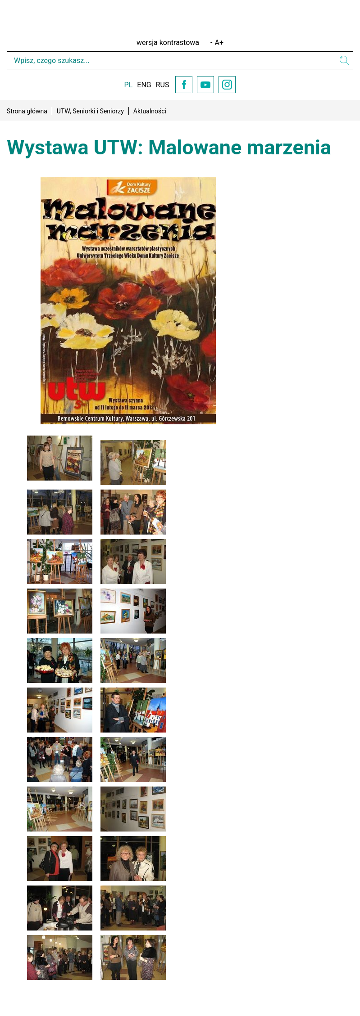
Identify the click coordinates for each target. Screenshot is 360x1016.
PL (128, 85)
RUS (162, 85)
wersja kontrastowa (168, 42)
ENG (144, 85)
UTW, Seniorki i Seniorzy (90, 111)
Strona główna (27, 111)
